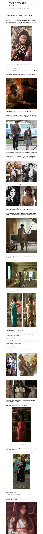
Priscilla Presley (16, 494)
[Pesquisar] (36, 3)
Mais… (27, 8)
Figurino (11, 8)
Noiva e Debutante (20, 8)
